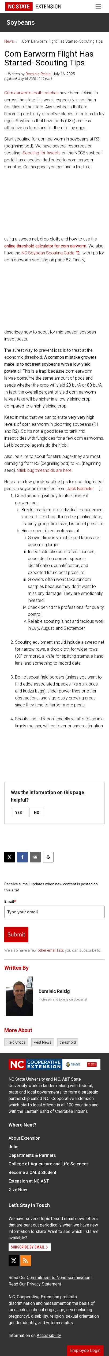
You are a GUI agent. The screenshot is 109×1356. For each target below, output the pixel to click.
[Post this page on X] (9, 857)
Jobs (13, 1146)
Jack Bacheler (80, 488)
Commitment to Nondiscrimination (58, 1277)
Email (10, 901)
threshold (68, 1042)
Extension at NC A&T (29, 1181)
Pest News (43, 1042)
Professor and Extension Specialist (63, 999)
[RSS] (25, 1260)
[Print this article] (48, 857)
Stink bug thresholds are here (44, 470)
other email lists (50, 950)
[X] (14, 1260)
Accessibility (49, 1335)
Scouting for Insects (41, 152)
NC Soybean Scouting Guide (47, 252)
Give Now (18, 1189)
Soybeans (20, 22)
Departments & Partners (32, 1155)
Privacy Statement (44, 1284)
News (9, 41)
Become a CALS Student (32, 1172)
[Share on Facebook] (22, 857)
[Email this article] (35, 857)
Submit (16, 934)
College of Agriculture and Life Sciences (49, 1163)
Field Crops (16, 1042)
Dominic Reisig (38, 74)
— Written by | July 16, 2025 (39, 74)
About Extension (24, 1138)
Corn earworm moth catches (31, 92)
